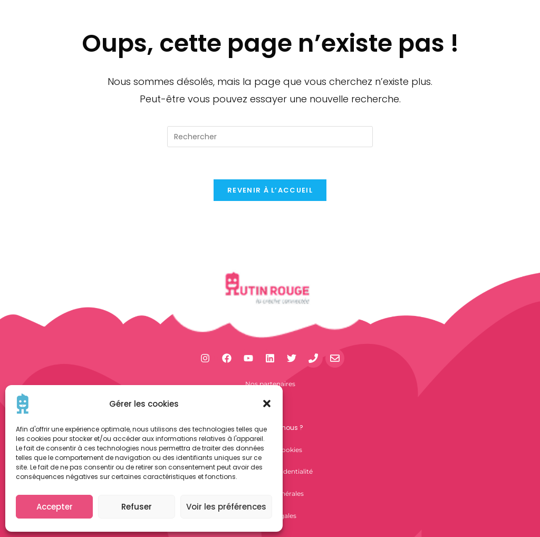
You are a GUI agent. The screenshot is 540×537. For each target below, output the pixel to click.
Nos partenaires (270, 384)
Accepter (54, 506)
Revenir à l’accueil (270, 190)
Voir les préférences (226, 506)
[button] (267, 403)
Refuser (136, 506)
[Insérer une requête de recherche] (270, 136)
